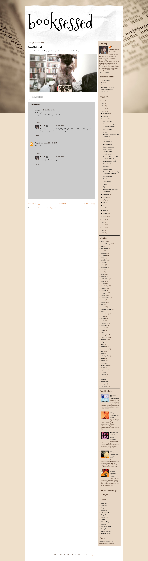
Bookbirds (104, 510)
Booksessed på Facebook (106, 541)
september (106, 194)
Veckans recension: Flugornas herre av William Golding (114, 455)
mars (104, 210)
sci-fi (102, 351)
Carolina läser (105, 512)
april (104, 208)
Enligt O (103, 515)
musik (103, 321)
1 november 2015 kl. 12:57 (49, 143)
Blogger (92, 555)
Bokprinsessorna (105, 508)
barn (102, 251)
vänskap (103, 379)
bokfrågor (104, 260)
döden (103, 274)
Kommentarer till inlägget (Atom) (48, 208)
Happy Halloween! (108, 121)
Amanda (42, 126)
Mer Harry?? (106, 139)
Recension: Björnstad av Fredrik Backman (114, 396)
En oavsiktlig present (108, 126)
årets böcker (104, 381)
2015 (103, 111)
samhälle (103, 346)
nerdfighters (104, 323)
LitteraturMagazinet (106, 522)
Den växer (106, 179)
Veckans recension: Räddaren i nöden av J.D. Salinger (113, 473)
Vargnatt (37, 143)
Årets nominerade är (108, 147)
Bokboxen (104, 505)
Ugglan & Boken (106, 531)
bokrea (103, 265)
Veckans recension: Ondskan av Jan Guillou (114, 414)
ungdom (103, 370)
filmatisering (104, 286)
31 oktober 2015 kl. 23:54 (48, 110)
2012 (103, 224)
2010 (103, 230)
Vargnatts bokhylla (106, 533)
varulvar (103, 377)
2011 (103, 227)
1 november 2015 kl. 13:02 (57, 126)
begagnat (103, 253)
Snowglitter (104, 529)
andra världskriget (106, 244)
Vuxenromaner (105, 85)
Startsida (62, 203)
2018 (103, 103)
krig (102, 304)
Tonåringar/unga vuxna (107, 87)
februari (105, 213)
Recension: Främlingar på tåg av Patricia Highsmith (111, 172)
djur (102, 272)
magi (102, 311)
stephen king (104, 365)
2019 (103, 100)
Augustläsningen (107, 144)
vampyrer (103, 374)
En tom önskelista (108, 164)
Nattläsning (106, 166)
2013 (103, 222)
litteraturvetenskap (106, 309)
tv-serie (103, 367)
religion (103, 342)
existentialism (105, 279)
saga (102, 344)
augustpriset (104, 248)
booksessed (60, 22)
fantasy (103, 283)
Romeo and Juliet (106, 526)
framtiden (104, 288)
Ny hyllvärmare (107, 154)
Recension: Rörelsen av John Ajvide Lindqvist (111, 157)
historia (103, 295)
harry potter (104, 293)
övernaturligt (104, 386)
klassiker (103, 302)
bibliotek (103, 255)
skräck (103, 360)
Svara (36, 118)
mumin (103, 318)
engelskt (103, 276)
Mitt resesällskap (107, 141)
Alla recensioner (105, 80)
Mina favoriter (105, 92)
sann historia (104, 349)
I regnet (103, 519)
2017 (103, 106)
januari (105, 216)
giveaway (103, 290)
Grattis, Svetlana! (107, 169)
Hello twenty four (108, 129)
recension (103, 339)
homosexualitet (105, 297)
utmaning (103, 372)
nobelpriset (104, 325)
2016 (103, 108)
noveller (103, 328)
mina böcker (104, 314)
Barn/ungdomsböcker (107, 89)
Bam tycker (104, 503)
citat (102, 269)
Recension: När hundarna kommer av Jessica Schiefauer (114, 436)
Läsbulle (103, 524)
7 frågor (105, 184)
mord (102, 316)
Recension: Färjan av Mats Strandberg (110, 190)
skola (102, 358)
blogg (102, 257)
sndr (82, 555)
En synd (105, 132)
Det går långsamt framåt (109, 161)
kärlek (103, 307)
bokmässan (104, 262)
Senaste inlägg (34, 203)
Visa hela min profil (104, 72)
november (106, 116)
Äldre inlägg (89, 203)
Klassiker (103, 82)
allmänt (36, 100)
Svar (38, 122)
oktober (105, 119)
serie (102, 353)
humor (103, 300)
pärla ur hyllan (105, 337)
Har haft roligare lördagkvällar (107, 150)
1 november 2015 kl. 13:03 (57, 157)
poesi (102, 330)
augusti (105, 197)
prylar (102, 332)
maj (104, 205)
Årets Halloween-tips (109, 124)
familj (102, 281)
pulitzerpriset (104, 335)
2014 (103, 219)
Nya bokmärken (107, 176)
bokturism (104, 267)
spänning (103, 363)
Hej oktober (106, 187)
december (106, 113)
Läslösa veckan (107, 181)
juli (104, 200)
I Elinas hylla (104, 517)
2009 (103, 233)
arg (102, 246)
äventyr (103, 384)
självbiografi (104, 356)
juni (104, 202)
